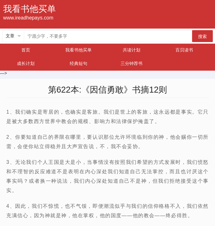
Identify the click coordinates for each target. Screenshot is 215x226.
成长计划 (26, 63)
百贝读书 (184, 49)
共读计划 (131, 49)
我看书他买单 (78, 49)
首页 (25, 49)
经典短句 (78, 63)
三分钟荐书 (131, 63)
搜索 (202, 36)
